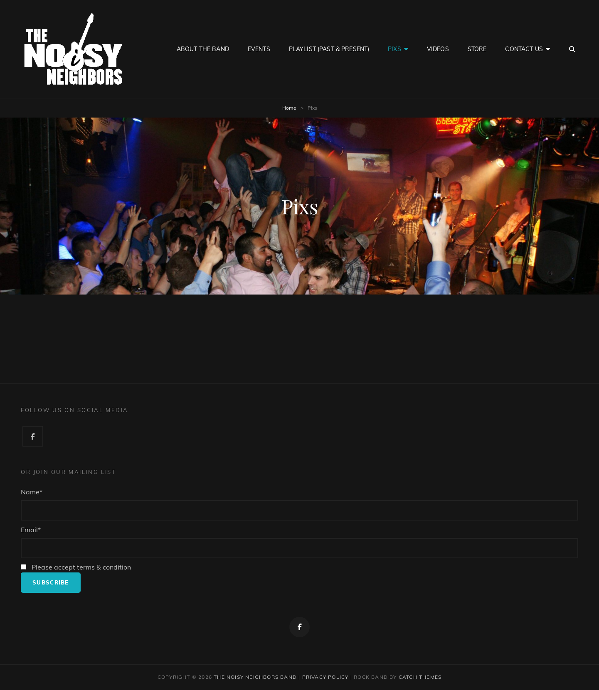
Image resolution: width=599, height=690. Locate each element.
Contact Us (523, 49)
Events (259, 49)
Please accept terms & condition (76, 567)
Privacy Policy (325, 677)
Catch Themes (420, 677)
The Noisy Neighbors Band (255, 677)
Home (289, 108)
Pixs (394, 49)
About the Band (203, 49)
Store (477, 49)
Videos (438, 49)
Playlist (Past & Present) (329, 49)
